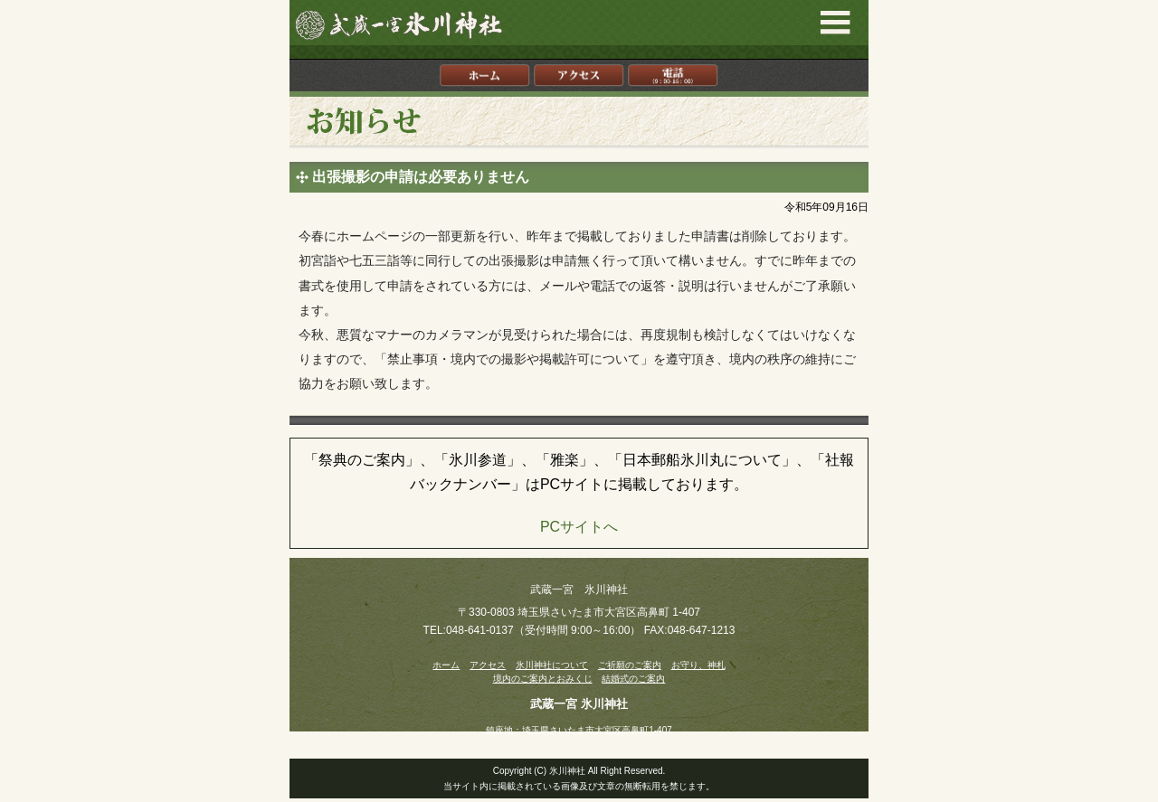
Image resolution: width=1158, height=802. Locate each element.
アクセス (488, 665)
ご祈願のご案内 (629, 665)
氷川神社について (552, 665)
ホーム (446, 665)
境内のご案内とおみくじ (543, 679)
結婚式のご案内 (633, 679)
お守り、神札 (698, 665)
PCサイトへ (579, 526)
